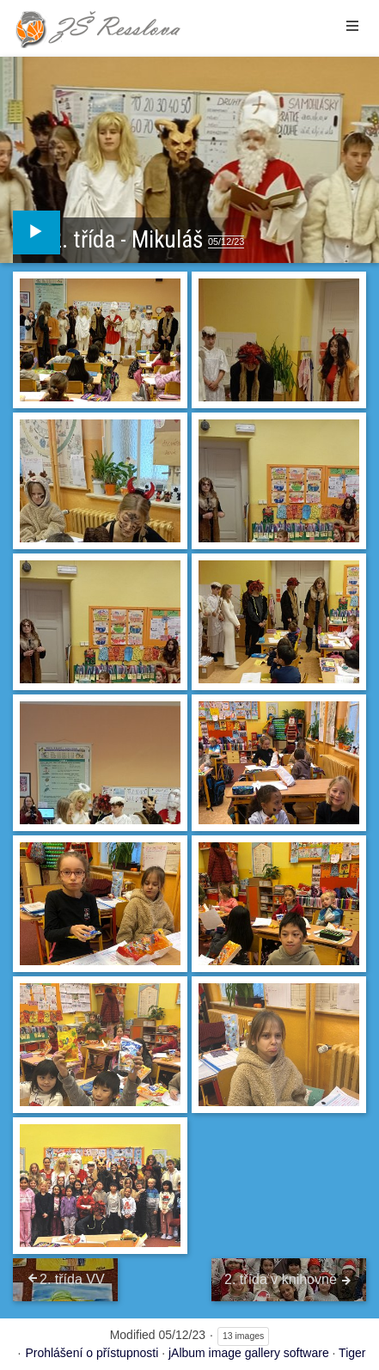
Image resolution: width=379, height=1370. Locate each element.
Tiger (352, 1353)
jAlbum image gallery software (248, 1353)
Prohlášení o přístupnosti (91, 1353)
